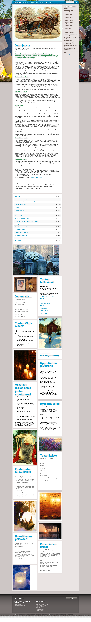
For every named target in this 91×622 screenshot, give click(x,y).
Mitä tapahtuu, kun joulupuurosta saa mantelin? (25, 201)
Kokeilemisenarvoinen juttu (21, 213)
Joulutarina (42, 298)
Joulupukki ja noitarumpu (45, 306)
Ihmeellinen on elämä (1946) (45, 312)
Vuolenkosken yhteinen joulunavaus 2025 (69, 49)
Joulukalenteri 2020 (69, 23)
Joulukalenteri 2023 (68, 10)
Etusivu (50, 2)
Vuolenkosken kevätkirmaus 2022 (70, 46)
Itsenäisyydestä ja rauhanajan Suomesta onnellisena (26, 221)
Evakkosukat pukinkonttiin (20, 204)
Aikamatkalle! (18, 196)
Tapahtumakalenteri (70, 6)
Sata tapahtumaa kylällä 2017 (70, 42)
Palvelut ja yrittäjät (34, 2)
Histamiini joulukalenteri (44, 310)
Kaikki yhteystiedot (71, 598)
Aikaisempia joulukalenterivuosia (69, 12)
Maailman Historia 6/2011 (36, 177)
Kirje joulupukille (18, 215)
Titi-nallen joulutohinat (44, 300)
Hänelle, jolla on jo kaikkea (21, 235)
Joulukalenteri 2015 (69, 16)
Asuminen (25, 2)
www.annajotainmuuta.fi (49, 355)
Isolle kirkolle (18, 240)
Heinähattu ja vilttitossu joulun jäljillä (47, 296)
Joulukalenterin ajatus (69, 32)
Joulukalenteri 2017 (69, 19)
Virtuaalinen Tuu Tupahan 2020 (70, 38)
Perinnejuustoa (18, 224)
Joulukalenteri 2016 (69, 17)
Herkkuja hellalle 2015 (69, 43)
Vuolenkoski (17, 2)
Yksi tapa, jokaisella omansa (21, 232)
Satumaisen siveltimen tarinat (21, 226)
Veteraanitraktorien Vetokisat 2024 (71, 51)
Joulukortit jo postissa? (20, 210)
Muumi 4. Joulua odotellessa (45, 303)
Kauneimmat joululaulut (20, 237)
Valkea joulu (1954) (43, 313)
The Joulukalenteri (43, 301)
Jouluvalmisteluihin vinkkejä (21, 199)
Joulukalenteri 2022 (69, 26)
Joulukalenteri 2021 (69, 25)
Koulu (41, 2)
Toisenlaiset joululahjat (20, 229)
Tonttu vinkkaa (68, 28)
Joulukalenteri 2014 (69, 14)
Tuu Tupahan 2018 (68, 40)
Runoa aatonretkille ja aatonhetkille (22, 218)
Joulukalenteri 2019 (69, 22)
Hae (76, 2)
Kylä (46, 3)
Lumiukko (42, 305)
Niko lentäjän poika (43, 308)
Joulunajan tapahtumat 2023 (71, 34)
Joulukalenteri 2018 (69, 20)
